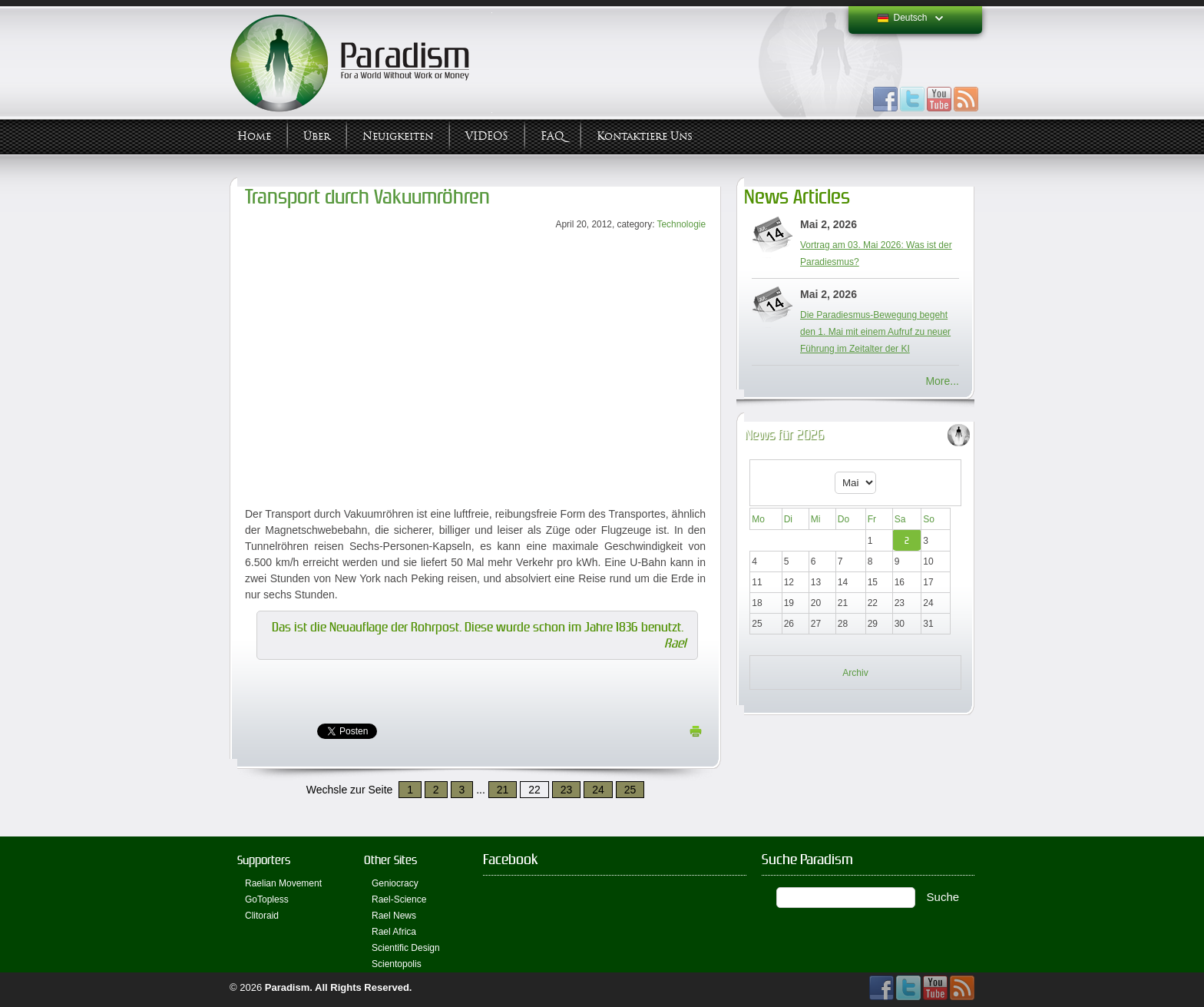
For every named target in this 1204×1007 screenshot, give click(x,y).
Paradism (287, 987)
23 (567, 789)
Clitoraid (262, 915)
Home (254, 136)
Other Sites (390, 860)
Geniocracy (395, 883)
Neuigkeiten (397, 136)
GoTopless (267, 899)
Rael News (394, 915)
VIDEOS (486, 136)
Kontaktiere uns (645, 136)
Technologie (681, 224)
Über (316, 136)
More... (942, 381)
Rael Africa (394, 931)
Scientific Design (406, 947)
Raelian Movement (283, 883)
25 (630, 789)
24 (598, 789)
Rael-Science (399, 899)
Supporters (263, 860)
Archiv (855, 672)
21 (503, 789)
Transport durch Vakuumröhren (367, 197)
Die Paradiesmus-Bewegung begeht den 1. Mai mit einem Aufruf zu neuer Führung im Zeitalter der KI (875, 332)
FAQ (552, 136)
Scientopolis (397, 964)
